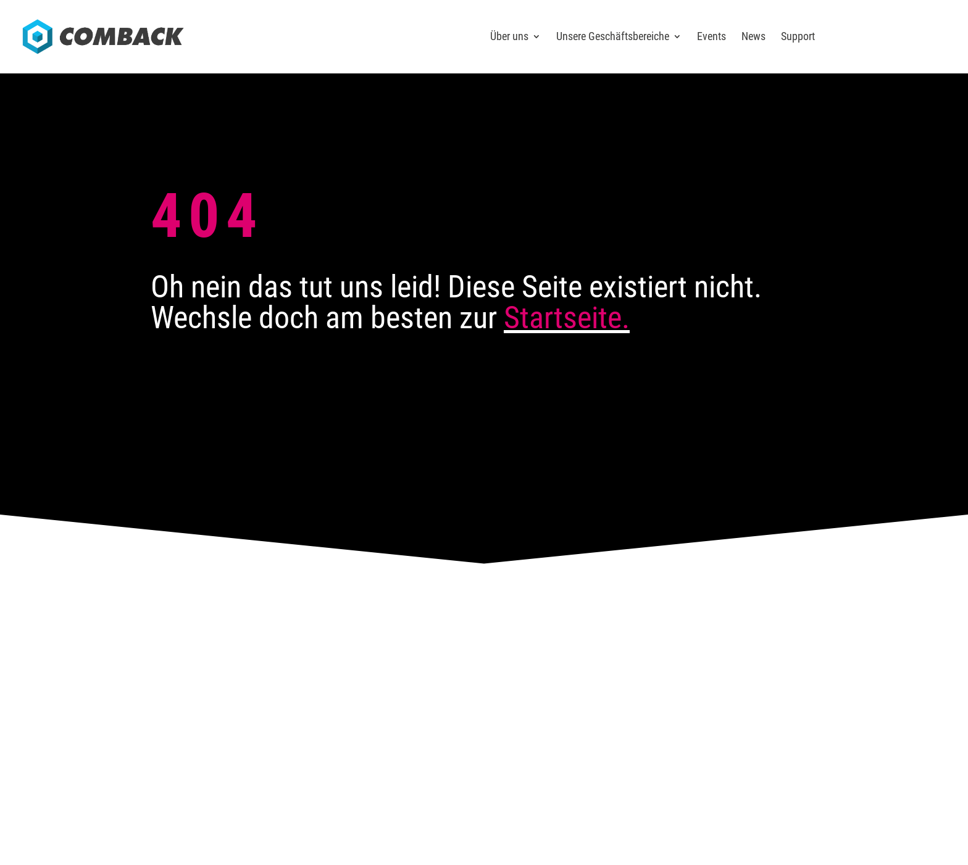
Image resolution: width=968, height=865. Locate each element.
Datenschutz (709, 701)
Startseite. (567, 318)
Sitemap (756, 701)
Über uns (509, 37)
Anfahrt (296, 621)
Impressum (657, 701)
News (753, 37)
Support (798, 37)
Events (711, 37)
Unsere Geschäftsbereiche (612, 37)
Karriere (564, 621)
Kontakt (430, 621)
